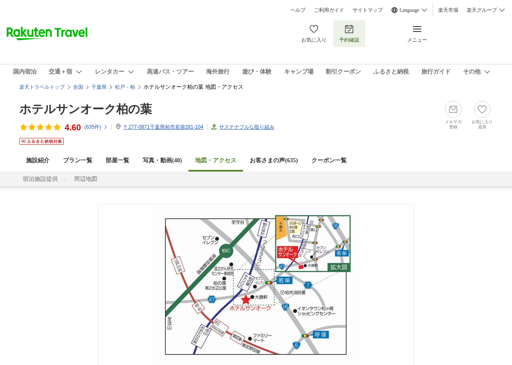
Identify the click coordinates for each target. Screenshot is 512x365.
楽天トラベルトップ (42, 87)
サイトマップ (368, 10)
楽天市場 (448, 10)
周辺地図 (85, 179)
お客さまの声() (274, 160)
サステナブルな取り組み (246, 127)
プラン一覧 (77, 160)
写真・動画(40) (162, 160)
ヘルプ (298, 10)
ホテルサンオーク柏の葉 (85, 109)
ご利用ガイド (329, 10)
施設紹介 (38, 160)
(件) (96, 127)
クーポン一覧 (329, 160)
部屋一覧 (117, 160)
